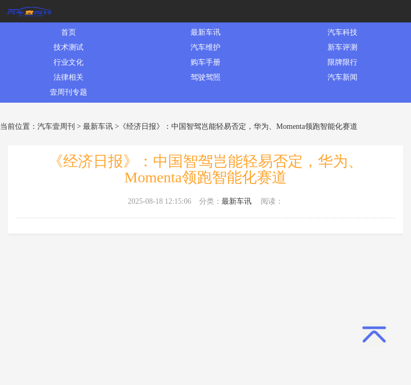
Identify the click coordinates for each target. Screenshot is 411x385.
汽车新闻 (342, 77)
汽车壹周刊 (56, 126)
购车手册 (205, 62)
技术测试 (68, 47)
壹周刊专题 (68, 92)
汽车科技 (342, 32)
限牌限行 (342, 62)
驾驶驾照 (205, 77)
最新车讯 (205, 32)
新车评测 (342, 47)
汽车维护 (205, 47)
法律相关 (68, 77)
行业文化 (68, 62)
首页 (68, 32)
